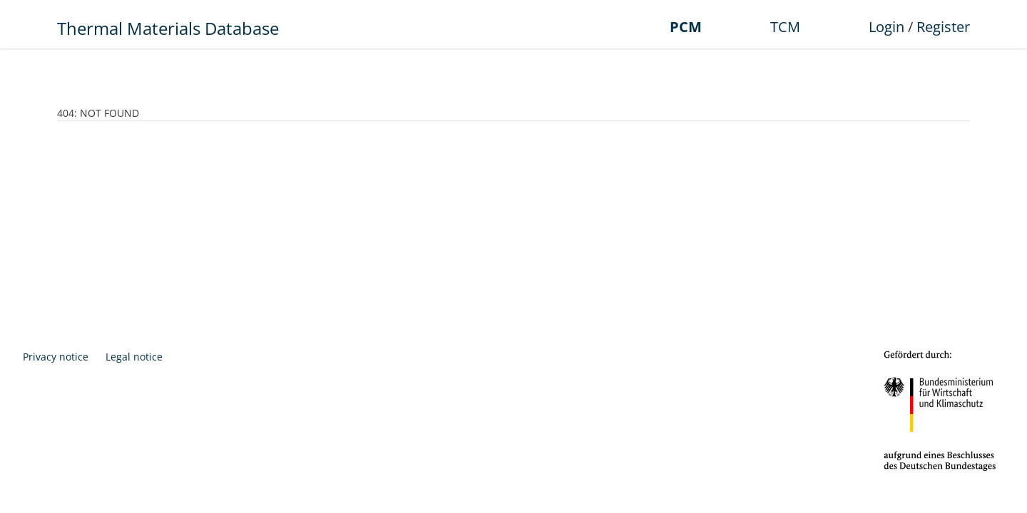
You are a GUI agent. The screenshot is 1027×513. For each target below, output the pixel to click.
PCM (686, 26)
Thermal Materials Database (168, 28)
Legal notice (134, 356)
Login (886, 26)
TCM (785, 26)
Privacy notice (55, 356)
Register (943, 26)
